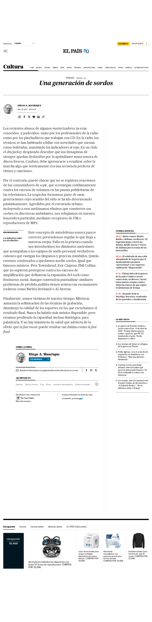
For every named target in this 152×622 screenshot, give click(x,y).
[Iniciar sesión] (139, 44)
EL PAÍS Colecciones (77, 526)
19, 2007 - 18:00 (27, 109)
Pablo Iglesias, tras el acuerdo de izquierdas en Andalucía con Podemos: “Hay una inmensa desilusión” (133, 356)
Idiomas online (55, 526)
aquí (81, 398)
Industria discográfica (63, 384)
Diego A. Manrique (29, 105)
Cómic (100, 68)
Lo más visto (122, 319)
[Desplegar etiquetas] (97, 384)
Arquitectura (89, 68)
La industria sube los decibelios (12, 239)
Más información (24, 401)
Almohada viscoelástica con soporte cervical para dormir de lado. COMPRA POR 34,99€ (113, 556)
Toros (120, 68)
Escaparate (9, 526)
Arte (62, 68)
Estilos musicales (82, 384)
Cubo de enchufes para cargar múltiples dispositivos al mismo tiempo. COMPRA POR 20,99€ (88, 556)
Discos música (31, 384)
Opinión (19, 384)
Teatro (47, 68)
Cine (32, 68)
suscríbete (123, 44)
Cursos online (37, 526)
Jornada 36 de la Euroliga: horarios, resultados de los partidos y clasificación (131, 296)
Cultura (13, 67)
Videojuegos (110, 68)
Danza (69, 68)
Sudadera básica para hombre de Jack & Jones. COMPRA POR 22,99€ (138, 555)
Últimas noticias (141, 68)
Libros (55, 68)
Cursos (22, 526)
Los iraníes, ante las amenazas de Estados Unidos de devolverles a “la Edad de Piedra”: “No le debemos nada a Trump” (133, 384)
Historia (77, 68)
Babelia (128, 68)
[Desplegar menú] (5, 51)
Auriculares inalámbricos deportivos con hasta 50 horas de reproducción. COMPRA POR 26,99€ (50, 565)
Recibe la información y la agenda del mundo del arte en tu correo (49, 370)
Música (39, 68)
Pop (42, 384)
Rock (48, 384)
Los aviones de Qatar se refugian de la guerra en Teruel (133, 345)
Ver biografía (39, 359)
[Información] (85, 78)
